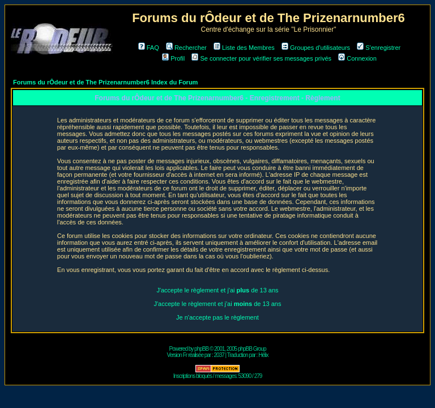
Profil (173, 58)
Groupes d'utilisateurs (316, 47)
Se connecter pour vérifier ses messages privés (261, 58)
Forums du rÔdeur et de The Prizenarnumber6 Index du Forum (105, 82)
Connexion (357, 58)
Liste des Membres (244, 47)
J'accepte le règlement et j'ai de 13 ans (217, 290)
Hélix (263, 355)
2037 (219, 355)
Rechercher (186, 47)
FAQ (148, 47)
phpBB (201, 349)
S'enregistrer (378, 47)
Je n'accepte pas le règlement (217, 317)
